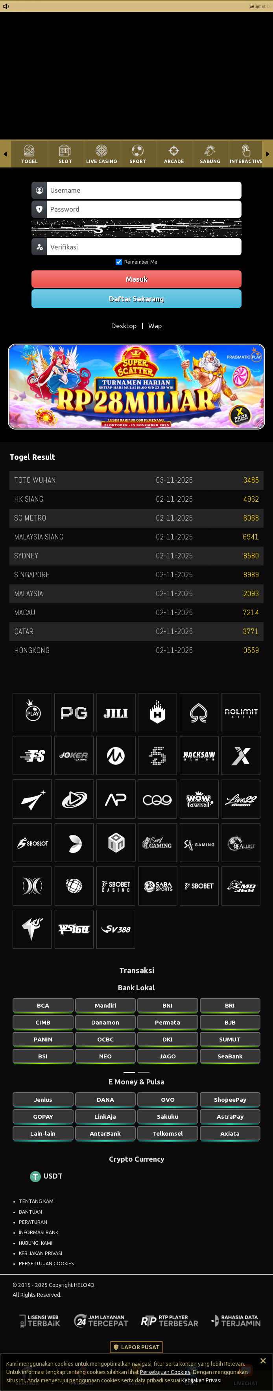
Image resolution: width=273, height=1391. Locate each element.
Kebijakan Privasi (201, 1380)
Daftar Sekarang (136, 299)
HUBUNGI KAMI (35, 1243)
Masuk (137, 279)
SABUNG (210, 161)
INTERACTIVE (246, 161)
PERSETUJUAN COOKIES (46, 1263)
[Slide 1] (129, 1072)
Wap (155, 325)
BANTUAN (30, 1211)
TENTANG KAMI (37, 1201)
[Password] (144, 209)
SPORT (137, 161)
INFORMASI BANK (38, 1232)
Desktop (123, 325)
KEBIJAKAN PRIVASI (40, 1253)
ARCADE (174, 161)
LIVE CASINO (101, 161)
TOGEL (29, 161)
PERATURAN (33, 1222)
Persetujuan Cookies (165, 1372)
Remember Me (136, 262)
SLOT (65, 161)
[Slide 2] (143, 1072)
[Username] (144, 190)
